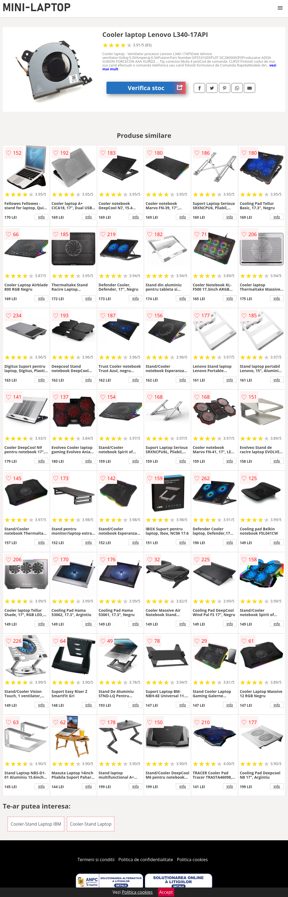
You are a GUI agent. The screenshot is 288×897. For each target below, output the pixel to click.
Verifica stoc (157, 88)
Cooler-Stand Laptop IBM (36, 824)
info (41, 216)
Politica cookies (192, 860)
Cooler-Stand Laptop (90, 824)
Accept (166, 892)
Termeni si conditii (96, 860)
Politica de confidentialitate (145, 860)
